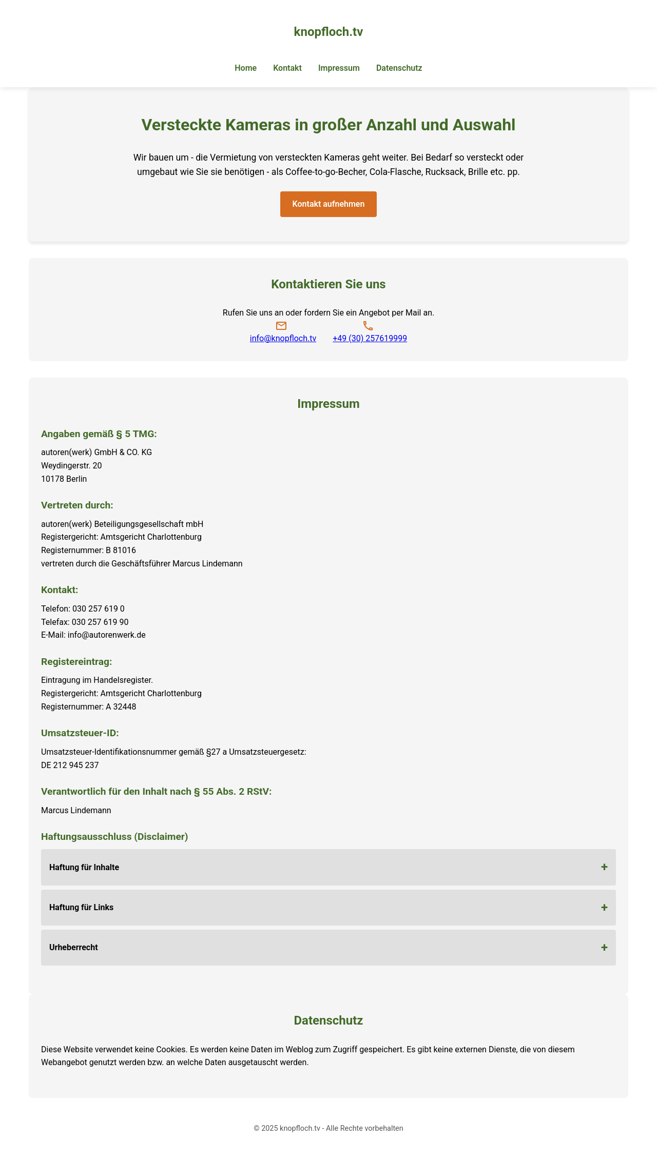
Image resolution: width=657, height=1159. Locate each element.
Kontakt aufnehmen (329, 204)
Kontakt (287, 68)
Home (246, 68)
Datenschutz (399, 68)
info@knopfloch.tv (283, 338)
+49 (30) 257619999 (370, 338)
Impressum (339, 68)
